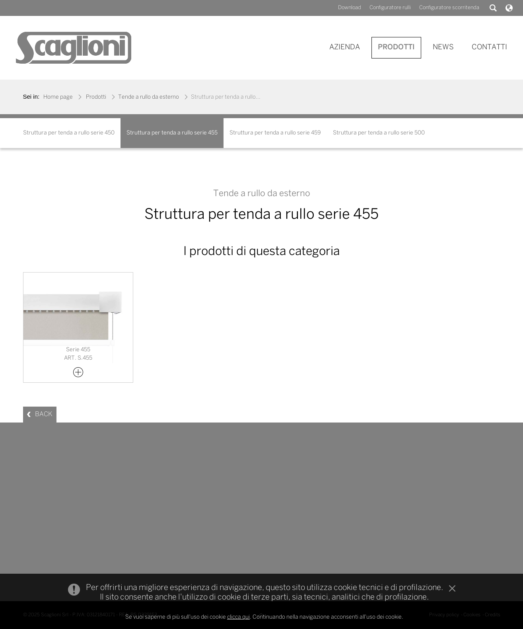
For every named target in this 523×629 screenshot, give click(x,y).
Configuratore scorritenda (449, 7)
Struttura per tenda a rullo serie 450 (69, 133)
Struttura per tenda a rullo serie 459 (275, 133)
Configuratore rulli (390, 7)
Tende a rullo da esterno (148, 97)
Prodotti (96, 97)
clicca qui (238, 617)
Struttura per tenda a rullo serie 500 (379, 133)
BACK (43, 414)
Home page (58, 97)
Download (349, 7)
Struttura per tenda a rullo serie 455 (172, 133)
